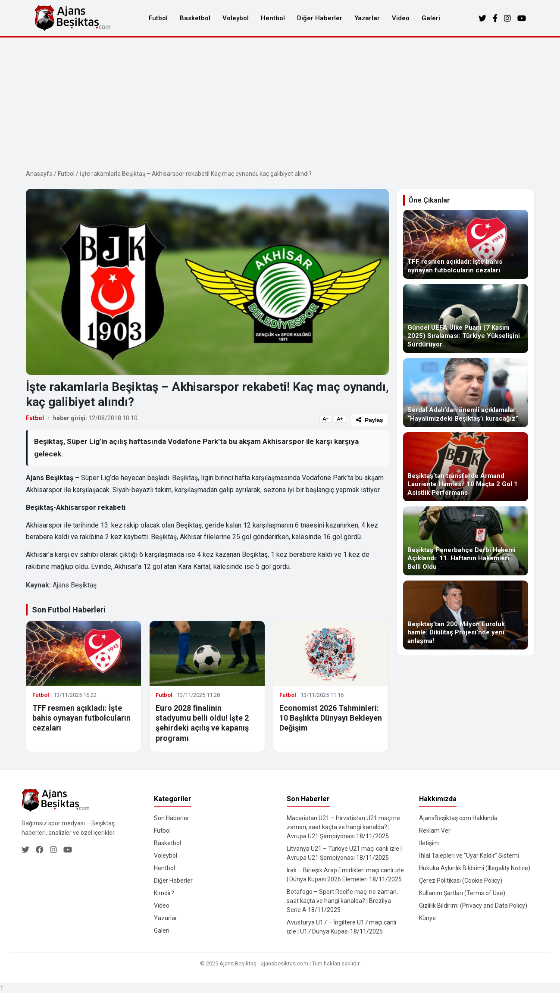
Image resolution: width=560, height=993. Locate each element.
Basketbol (195, 18)
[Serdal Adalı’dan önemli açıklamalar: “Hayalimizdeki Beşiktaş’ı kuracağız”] (465, 392)
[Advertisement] (280, 102)
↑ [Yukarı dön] (1, 988)
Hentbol (273, 18)
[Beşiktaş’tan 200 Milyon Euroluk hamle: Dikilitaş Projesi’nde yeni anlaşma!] (465, 615)
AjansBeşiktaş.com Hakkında (458, 818)
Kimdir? (164, 893)
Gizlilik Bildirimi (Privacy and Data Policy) (473, 905)
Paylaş (369, 420)
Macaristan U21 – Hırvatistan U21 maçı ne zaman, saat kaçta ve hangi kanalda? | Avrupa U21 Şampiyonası (343, 827)
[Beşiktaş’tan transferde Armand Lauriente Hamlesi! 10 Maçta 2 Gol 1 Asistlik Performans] (465, 466)
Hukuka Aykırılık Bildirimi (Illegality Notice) (474, 868)
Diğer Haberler (319, 18)
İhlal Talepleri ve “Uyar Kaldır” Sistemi (469, 855)
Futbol (158, 18)
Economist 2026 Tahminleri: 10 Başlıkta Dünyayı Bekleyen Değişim (330, 718)
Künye (427, 918)
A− (325, 419)
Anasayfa (39, 173)
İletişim (429, 843)
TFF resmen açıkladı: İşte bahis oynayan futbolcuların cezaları (81, 718)
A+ (340, 419)
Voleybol (235, 18)
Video (401, 18)
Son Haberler (171, 818)
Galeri (431, 18)
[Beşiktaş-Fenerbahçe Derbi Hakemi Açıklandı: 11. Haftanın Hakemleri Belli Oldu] (465, 540)
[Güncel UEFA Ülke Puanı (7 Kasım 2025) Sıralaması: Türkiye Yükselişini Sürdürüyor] (465, 318)
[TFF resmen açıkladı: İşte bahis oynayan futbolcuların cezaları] (465, 244)
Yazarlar (367, 18)
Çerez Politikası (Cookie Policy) (460, 880)
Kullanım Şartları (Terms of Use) (462, 893)
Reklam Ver (435, 830)
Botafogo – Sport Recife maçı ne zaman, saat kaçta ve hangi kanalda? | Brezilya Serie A (342, 900)
